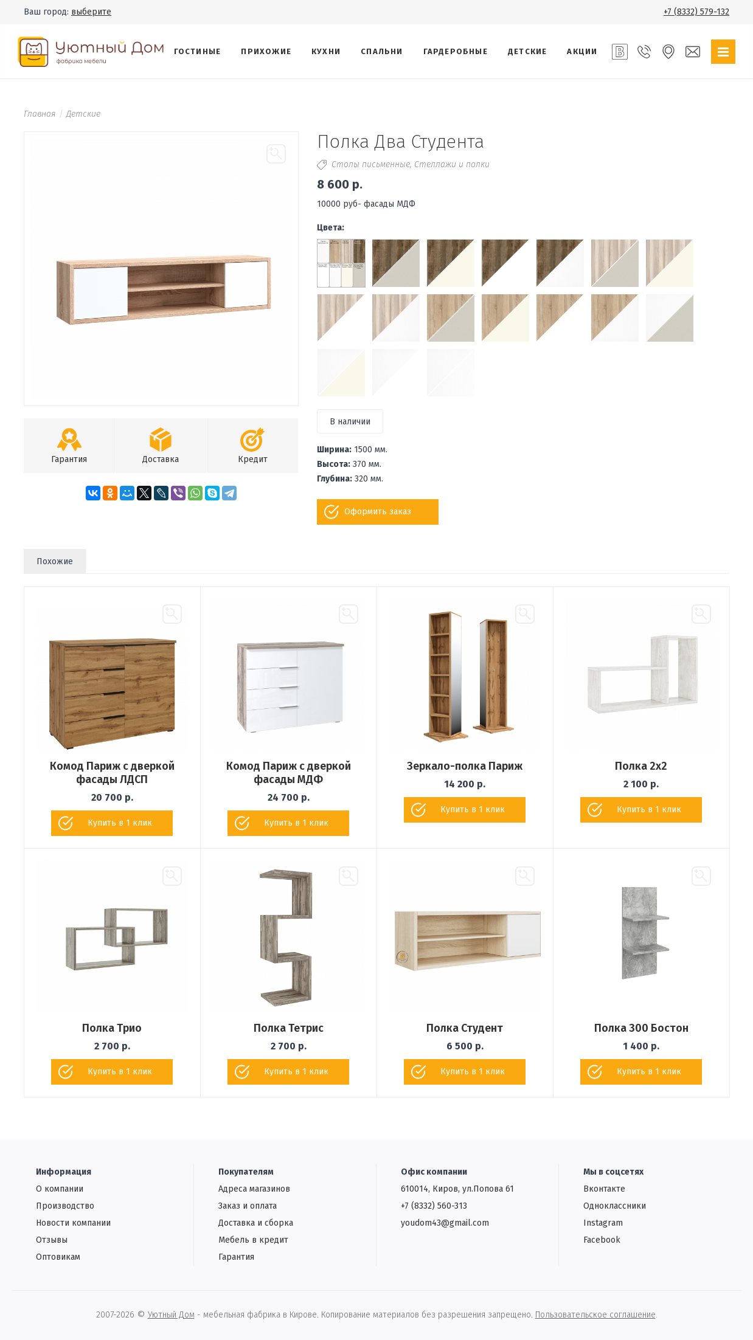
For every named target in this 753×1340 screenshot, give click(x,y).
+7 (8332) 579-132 (696, 12)
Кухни (326, 51)
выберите (91, 12)
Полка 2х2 (641, 766)
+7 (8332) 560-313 (434, 1206)
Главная (40, 114)
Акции (582, 51)
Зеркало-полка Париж (464, 766)
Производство (65, 1206)
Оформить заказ (377, 511)
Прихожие (266, 51)
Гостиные (197, 51)
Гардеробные (455, 51)
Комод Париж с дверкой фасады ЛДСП (112, 772)
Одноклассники (614, 1206)
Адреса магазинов (254, 1189)
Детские (527, 51)
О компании (59, 1189)
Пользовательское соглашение (595, 1315)
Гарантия (236, 1257)
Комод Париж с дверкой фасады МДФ (288, 772)
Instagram (603, 1223)
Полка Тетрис (289, 1028)
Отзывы (52, 1240)
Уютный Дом (171, 1315)
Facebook (601, 1240)
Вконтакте (604, 1189)
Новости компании (73, 1223)
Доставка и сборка (255, 1223)
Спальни (382, 51)
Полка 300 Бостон (641, 1028)
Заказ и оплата (247, 1206)
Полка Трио (112, 1028)
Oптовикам (58, 1257)
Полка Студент (464, 1028)
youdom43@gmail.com (445, 1223)
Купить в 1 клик (120, 823)
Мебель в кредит (253, 1240)
